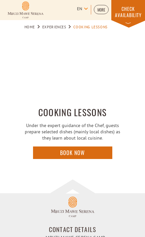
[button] (101, 9)
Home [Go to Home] (29, 27)
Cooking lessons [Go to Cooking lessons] (90, 27)
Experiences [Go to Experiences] (54, 27)
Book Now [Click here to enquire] (72, 153)
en (79, 9)
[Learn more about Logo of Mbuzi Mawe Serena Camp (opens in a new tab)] (26, 9)
